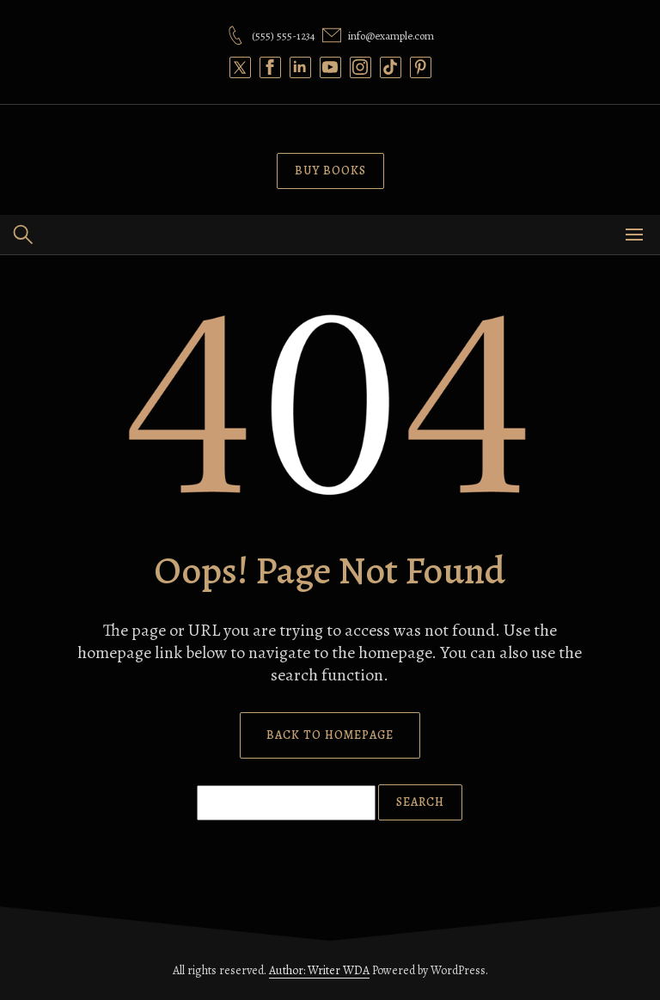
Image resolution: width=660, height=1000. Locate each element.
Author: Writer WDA (319, 970)
